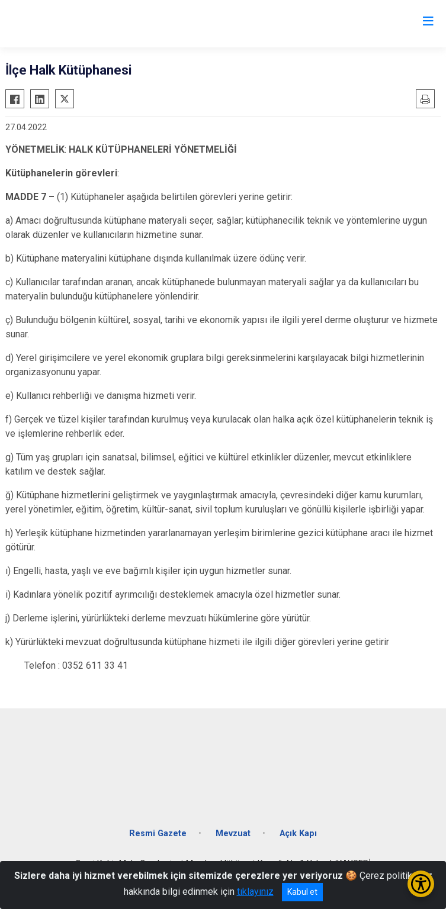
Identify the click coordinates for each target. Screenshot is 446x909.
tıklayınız (255, 891)
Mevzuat (233, 834)
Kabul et (302, 892)
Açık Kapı (298, 834)
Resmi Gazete (158, 834)
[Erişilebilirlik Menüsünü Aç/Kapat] (421, 884)
